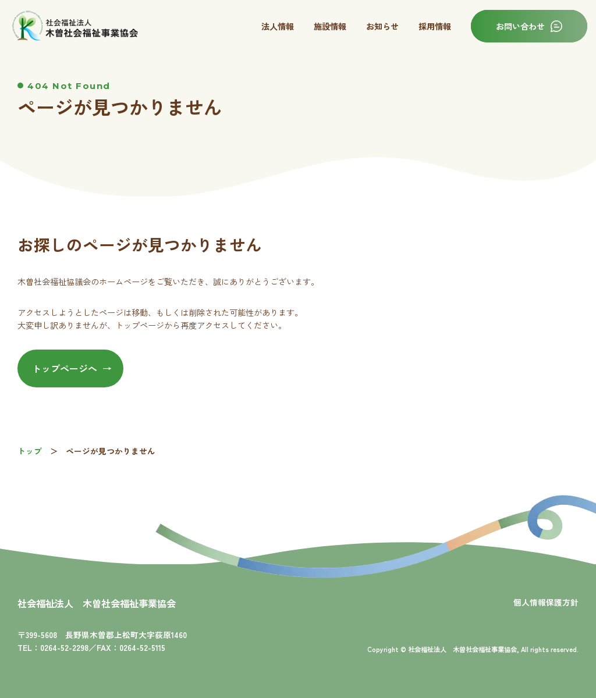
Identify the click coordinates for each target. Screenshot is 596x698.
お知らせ (382, 26)
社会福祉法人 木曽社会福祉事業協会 (96, 603)
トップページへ (64, 368)
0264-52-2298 (64, 647)
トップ (29, 451)
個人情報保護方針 (546, 602)
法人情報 (277, 26)
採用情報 (434, 26)
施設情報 (330, 26)
